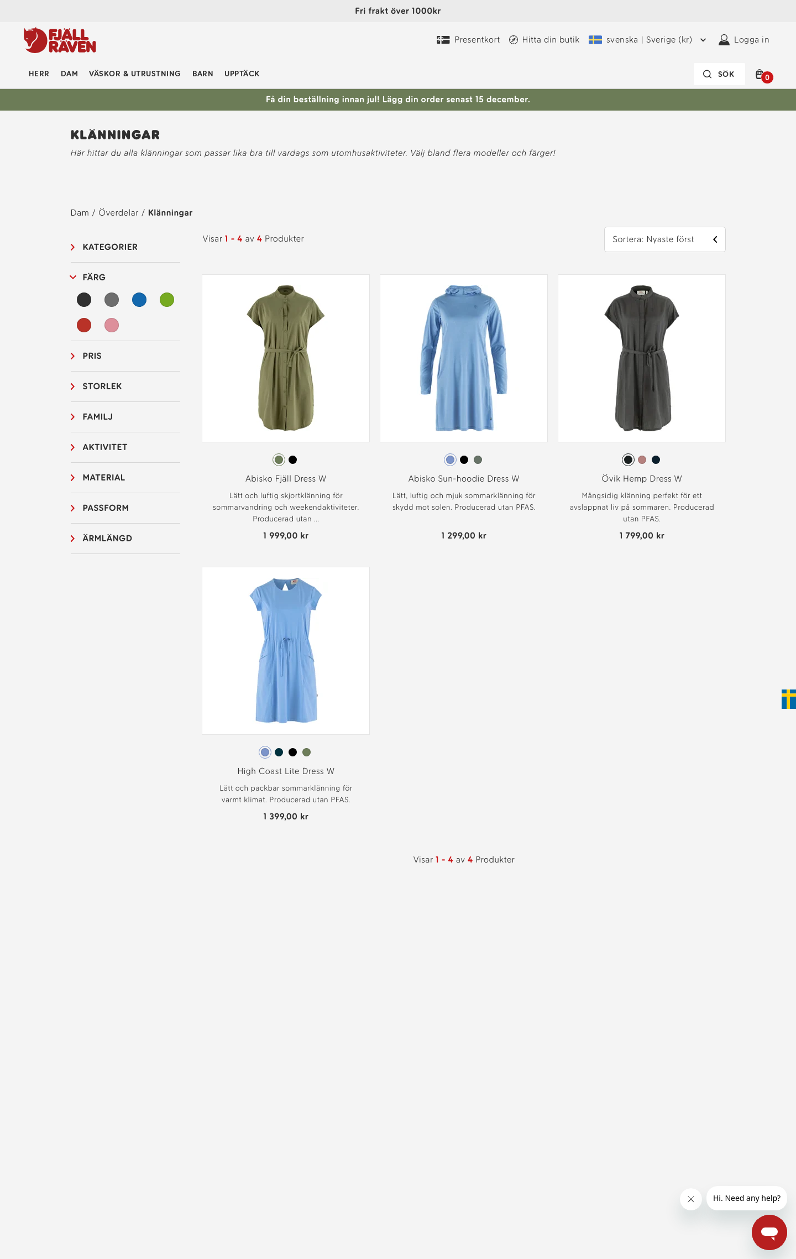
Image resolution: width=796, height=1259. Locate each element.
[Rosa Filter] (111, 325)
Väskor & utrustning (135, 74)
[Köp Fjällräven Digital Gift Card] (468, 40)
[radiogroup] (286, 460)
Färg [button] (94, 277)
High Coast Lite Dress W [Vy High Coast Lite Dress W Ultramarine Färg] (285, 771)
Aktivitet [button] (105, 447)
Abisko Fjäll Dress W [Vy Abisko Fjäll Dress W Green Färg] (286, 478)
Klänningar (170, 212)
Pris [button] (92, 356)
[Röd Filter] (84, 325)
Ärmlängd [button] (108, 538)
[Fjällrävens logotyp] (60, 40)
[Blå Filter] (139, 299)
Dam (69, 74)
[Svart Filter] (84, 299)
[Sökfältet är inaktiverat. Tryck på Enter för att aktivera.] (719, 74)
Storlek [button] (102, 386)
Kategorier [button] (110, 247)
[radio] (279, 459)
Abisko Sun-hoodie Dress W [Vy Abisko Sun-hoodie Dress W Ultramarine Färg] (464, 478)
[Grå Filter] (111, 299)
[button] (762, 74)
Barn (203, 74)
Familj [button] (98, 416)
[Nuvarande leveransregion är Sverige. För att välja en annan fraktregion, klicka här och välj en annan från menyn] (649, 40)
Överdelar (118, 212)
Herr (39, 74)
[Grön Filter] (167, 299)
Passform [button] (106, 508)
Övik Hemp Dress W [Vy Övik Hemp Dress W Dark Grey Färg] (642, 478)
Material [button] (104, 477)
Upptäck (241, 74)
